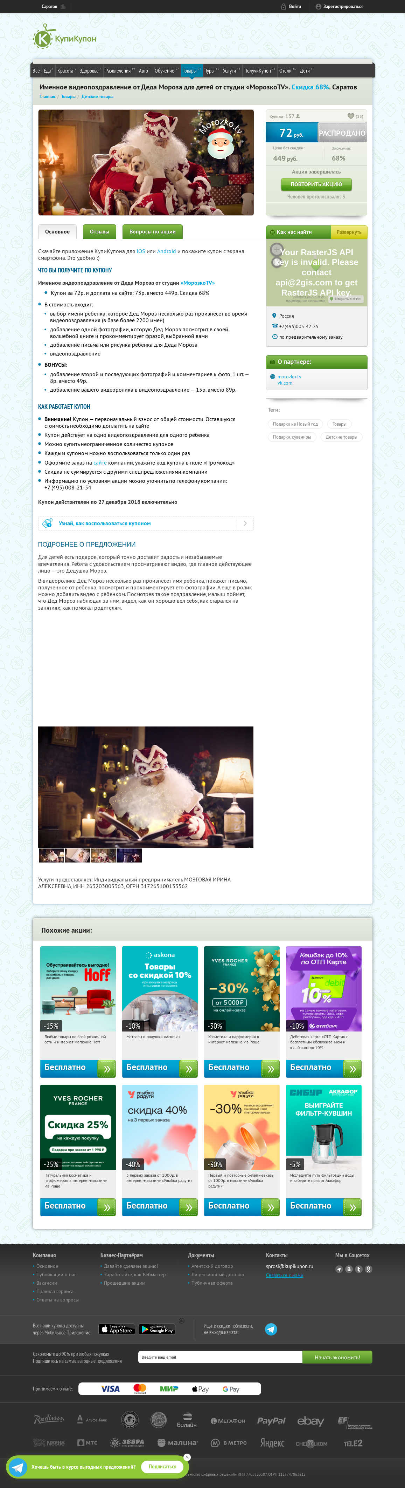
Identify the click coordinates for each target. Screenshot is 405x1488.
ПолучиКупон (259, 70)
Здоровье (91, 70)
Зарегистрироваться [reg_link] (343, 6)
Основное (57, 231)
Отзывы (99, 231)
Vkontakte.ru (349, 1269)
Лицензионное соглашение (306, 301)
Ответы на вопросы (57, 1300)
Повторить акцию (316, 184)
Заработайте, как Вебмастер (135, 1274)
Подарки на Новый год (295, 424)
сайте (100, 462)
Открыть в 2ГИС (348, 299)
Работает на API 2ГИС (309, 297)
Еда (49, 70)
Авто (145, 70)
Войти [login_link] (295, 6)
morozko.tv (289, 376)
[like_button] (351, 116)
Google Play (157, 1329)
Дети (306, 70)
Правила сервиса (55, 1291)
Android (167, 251)
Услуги (231, 70)
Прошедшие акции (124, 1283)
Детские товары (341, 437)
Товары (192, 70)
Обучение (167, 70)
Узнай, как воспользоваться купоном (105, 523)
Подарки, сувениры (292, 437)
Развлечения (120, 70)
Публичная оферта (212, 1283)
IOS (142, 251)
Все (36, 70)
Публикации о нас (56, 1274)
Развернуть (349, 232)
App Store (116, 1329)
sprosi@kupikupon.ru (289, 1266)
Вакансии (46, 1283)
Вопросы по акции (153, 231)
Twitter (359, 1269)
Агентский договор (212, 1266)
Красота (66, 70)
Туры (212, 70)
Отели (287, 70)
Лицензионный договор (217, 1274)
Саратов (49, 6)
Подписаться (162, 1466)
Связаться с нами (284, 1275)
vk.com (285, 383)
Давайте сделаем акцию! (131, 1266)
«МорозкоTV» (198, 282)
